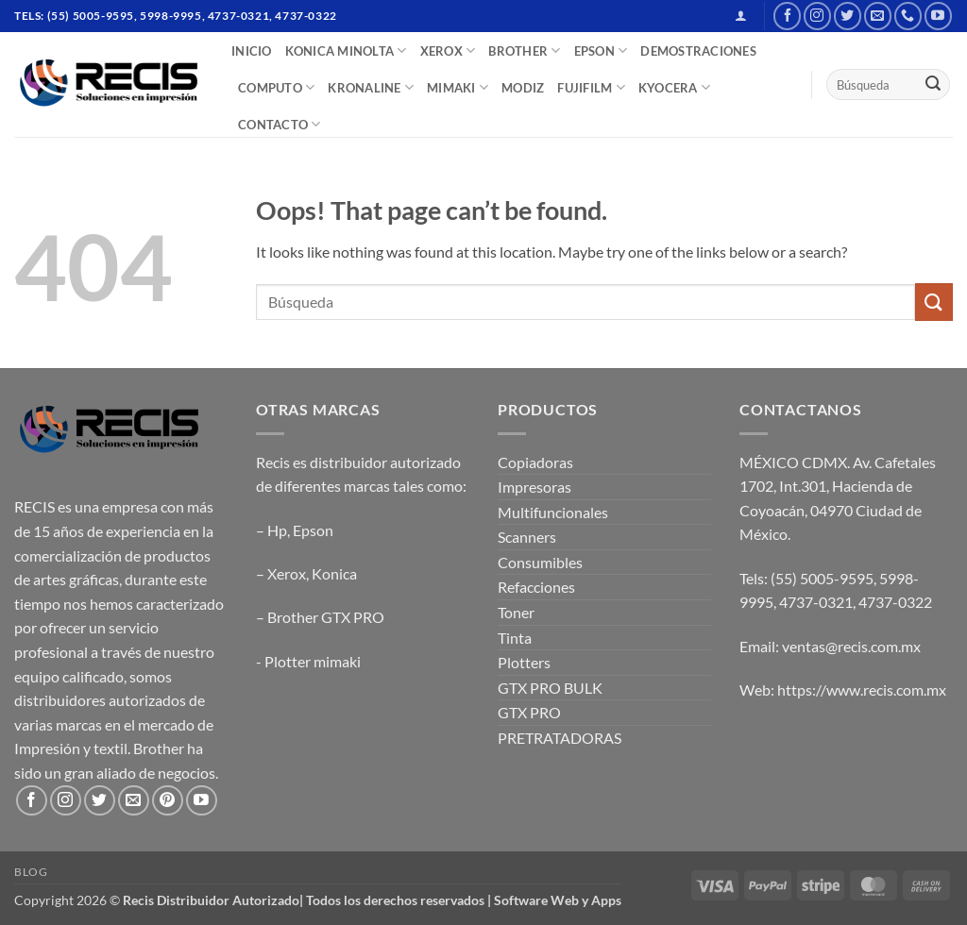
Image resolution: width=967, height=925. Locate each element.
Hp (277, 530)
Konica (334, 573)
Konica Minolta (346, 50)
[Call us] (908, 15)
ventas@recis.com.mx (851, 646)
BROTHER (524, 50)
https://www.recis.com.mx (861, 689)
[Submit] (933, 85)
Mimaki (457, 87)
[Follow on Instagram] (817, 15)
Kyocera (674, 87)
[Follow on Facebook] (787, 15)
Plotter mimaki (312, 661)
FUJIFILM (591, 87)
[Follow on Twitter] (847, 15)
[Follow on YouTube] (938, 15)
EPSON (601, 50)
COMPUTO (276, 87)
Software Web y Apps (557, 900)
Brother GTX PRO (325, 617)
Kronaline (371, 87)
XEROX (448, 50)
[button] (741, 15)
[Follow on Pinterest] (167, 800)
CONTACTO (279, 124)
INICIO (251, 51)
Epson (313, 530)
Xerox (286, 573)
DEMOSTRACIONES (698, 51)
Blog (30, 872)
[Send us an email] (877, 15)
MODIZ (522, 87)
